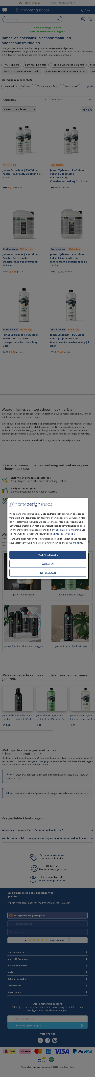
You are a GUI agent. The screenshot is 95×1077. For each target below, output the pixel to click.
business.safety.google (63, 533)
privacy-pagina (74, 542)
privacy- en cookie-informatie (66, 529)
